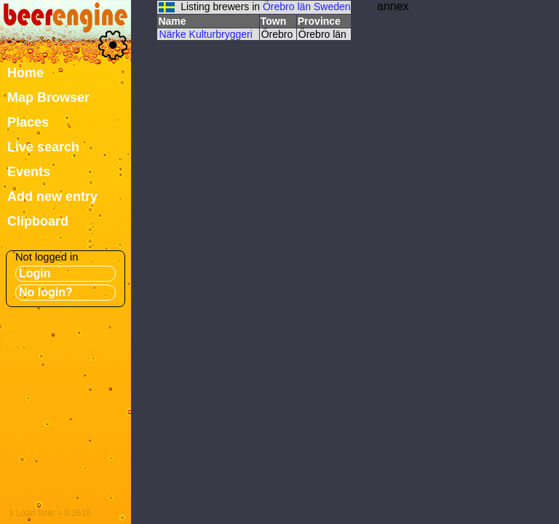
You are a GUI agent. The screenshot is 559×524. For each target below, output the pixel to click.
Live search (43, 147)
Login (35, 273)
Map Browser (48, 97)
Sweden (332, 6)
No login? (46, 292)
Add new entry (52, 196)
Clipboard (37, 221)
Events (28, 171)
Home (25, 73)
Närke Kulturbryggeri (205, 34)
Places (28, 122)
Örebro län (287, 6)
